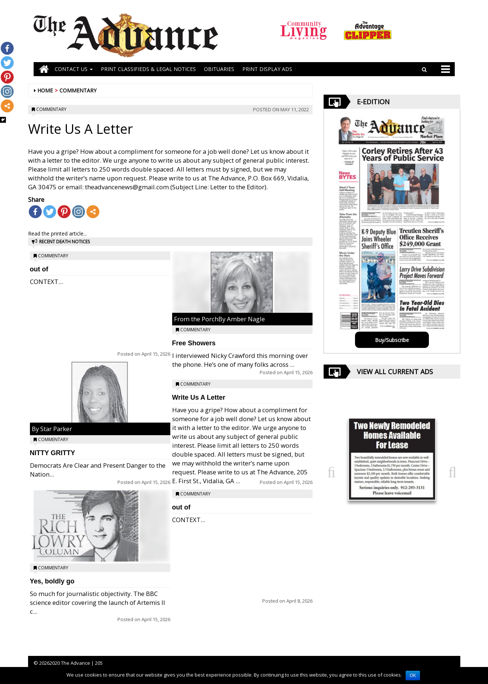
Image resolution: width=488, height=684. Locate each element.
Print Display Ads (267, 68)
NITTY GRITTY (52, 453)
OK (413, 675)
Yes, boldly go (52, 581)
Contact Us (74, 68)
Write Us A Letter (198, 397)
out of (39, 269)
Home (45, 90)
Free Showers (194, 343)
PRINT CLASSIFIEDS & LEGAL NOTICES (148, 68)
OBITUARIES (219, 68)
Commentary (77, 90)
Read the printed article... (57, 233)
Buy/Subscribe (392, 339)
